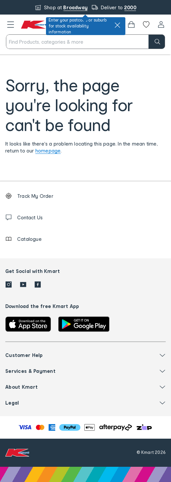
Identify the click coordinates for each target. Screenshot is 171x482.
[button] (10, 24)
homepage (48, 150)
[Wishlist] (146, 24)
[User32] (161, 24)
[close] (117, 25)
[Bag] (131, 24)
